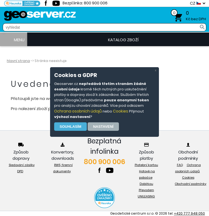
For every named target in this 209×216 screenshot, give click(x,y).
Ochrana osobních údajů (78, 111)
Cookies (120, 111)
